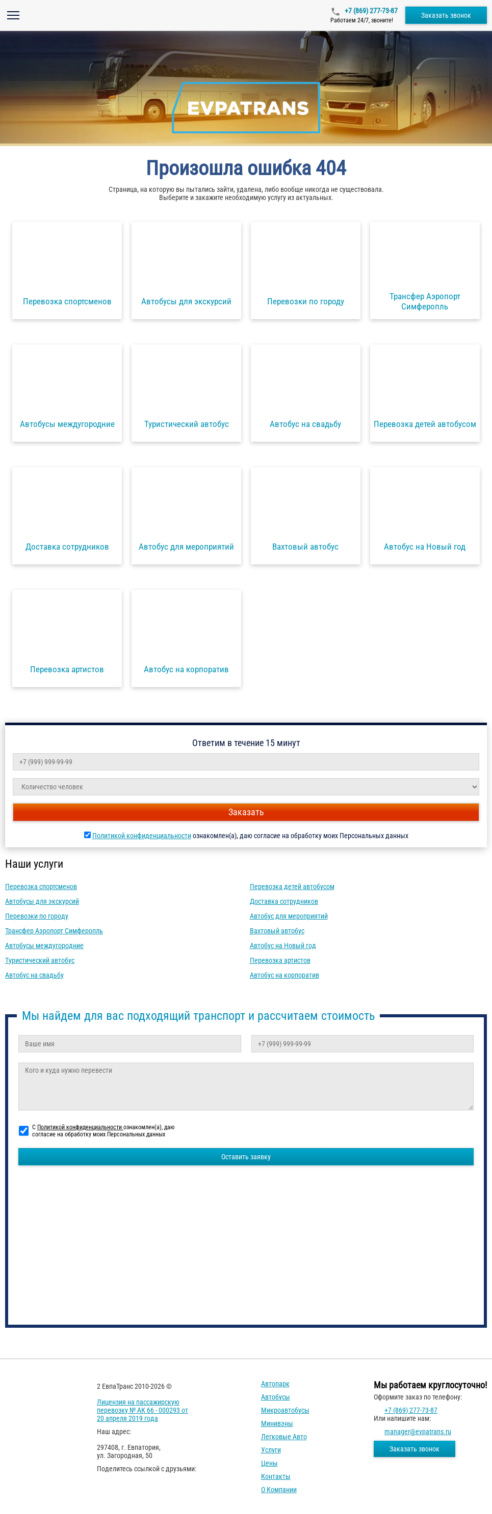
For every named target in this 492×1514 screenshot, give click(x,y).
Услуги (271, 1450)
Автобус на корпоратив (284, 975)
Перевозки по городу (36, 916)
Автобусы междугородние (44, 945)
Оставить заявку (246, 1157)
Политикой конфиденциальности (141, 836)
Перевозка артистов (280, 960)
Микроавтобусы (285, 1410)
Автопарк (275, 1384)
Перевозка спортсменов (41, 886)
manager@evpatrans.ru (417, 1431)
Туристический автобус (39, 960)
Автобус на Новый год (283, 945)
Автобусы (275, 1397)
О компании (279, 1490)
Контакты (276, 1476)
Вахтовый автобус (277, 931)
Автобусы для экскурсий (42, 901)
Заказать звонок (446, 15)
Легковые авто (284, 1437)
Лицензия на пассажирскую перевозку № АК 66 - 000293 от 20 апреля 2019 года (142, 1410)
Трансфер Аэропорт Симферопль (54, 931)
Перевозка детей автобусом (292, 886)
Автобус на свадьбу (34, 975)
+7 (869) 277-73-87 (370, 11)
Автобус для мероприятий (289, 916)
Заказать (246, 812)
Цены (269, 1463)
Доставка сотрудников (284, 901)
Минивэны (277, 1423)
